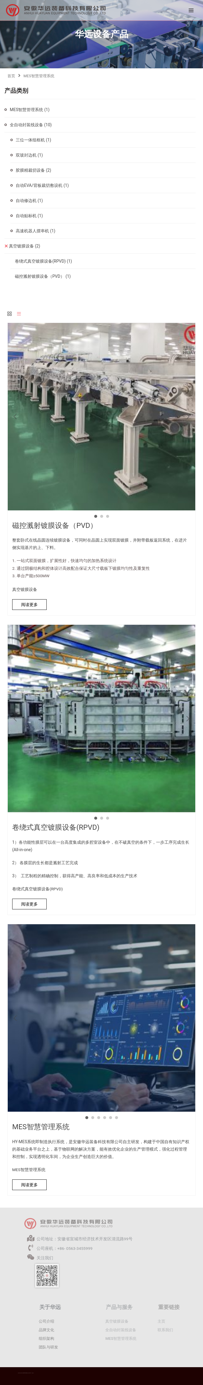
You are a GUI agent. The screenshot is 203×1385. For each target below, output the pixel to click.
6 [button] (116, 1117)
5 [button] (110, 1117)
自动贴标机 (29, 215)
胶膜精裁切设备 (33, 170)
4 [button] (104, 1117)
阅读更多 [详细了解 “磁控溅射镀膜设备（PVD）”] (29, 604)
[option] (101, 416)
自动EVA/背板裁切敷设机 (42, 185)
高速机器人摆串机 (35, 230)
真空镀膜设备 (24, 246)
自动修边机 (29, 200)
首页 (11, 76)
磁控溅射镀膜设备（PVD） (43, 276)
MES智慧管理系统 (30, 109)
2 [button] (101, 516)
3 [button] (107, 516)
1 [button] (95, 516)
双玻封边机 (29, 155)
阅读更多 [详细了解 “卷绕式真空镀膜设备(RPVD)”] (29, 904)
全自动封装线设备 (31, 124)
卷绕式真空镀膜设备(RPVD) (43, 261)
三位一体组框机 (33, 140)
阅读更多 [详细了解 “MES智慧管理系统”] (29, 1184)
